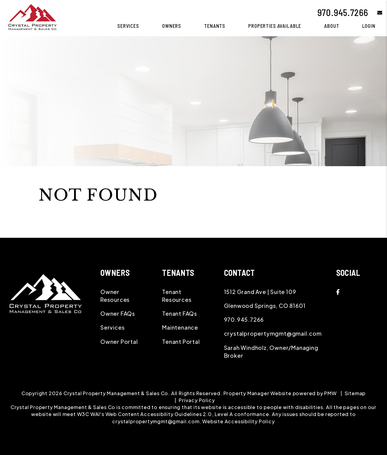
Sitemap (355, 393)
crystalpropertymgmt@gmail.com (273, 333)
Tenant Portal (181, 341)
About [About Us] (331, 26)
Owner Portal (119, 341)
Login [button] (369, 26)
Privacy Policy (197, 400)
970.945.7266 (343, 12)
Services (112, 327)
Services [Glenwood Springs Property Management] (128, 26)
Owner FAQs (117, 313)
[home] (32, 17)
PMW (330, 393)
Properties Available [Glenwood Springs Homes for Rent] (274, 26)
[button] (375, 12)
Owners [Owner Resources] (171, 26)
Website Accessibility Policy (238, 421)
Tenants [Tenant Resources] (214, 26)
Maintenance (180, 327)
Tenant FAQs (179, 313)
